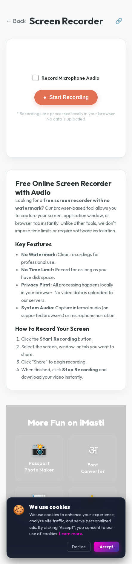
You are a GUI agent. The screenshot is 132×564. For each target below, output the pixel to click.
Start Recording (66, 97)
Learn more (70, 533)
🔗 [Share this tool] (118, 21)
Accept (106, 546)
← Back (16, 20)
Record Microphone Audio (66, 78)
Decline (79, 546)
